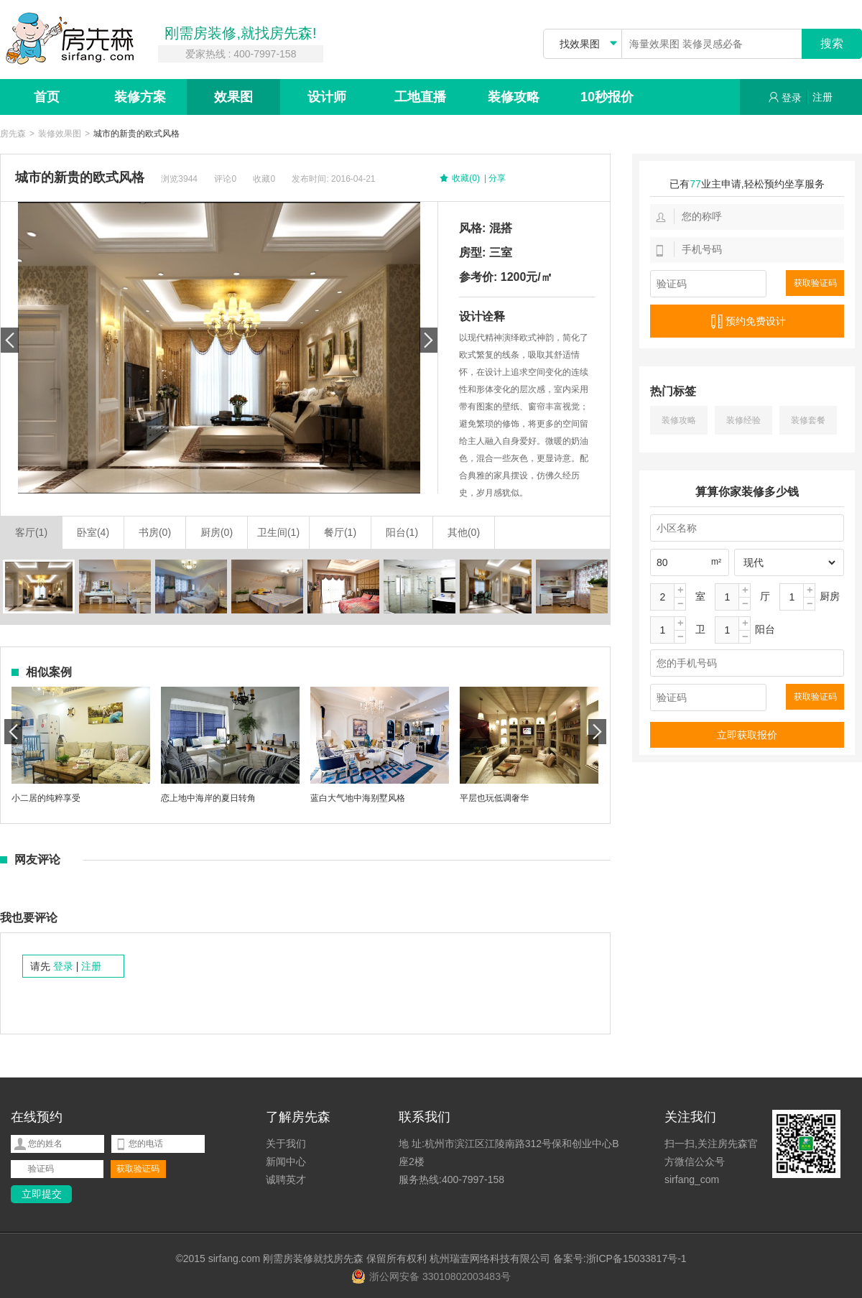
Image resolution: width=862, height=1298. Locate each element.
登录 (785, 97)
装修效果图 (59, 134)
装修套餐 (808, 420)
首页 (47, 97)
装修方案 (140, 97)
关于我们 (286, 1143)
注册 (822, 97)
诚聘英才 (286, 1179)
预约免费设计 (747, 321)
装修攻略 (513, 97)
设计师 (326, 97)
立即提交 (42, 1194)
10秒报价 (607, 97)
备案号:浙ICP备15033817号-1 (620, 1258)
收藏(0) (459, 179)
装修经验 (743, 420)
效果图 (233, 97)
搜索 (831, 43)
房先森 (13, 134)
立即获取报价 (747, 735)
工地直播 (420, 97)
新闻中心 (286, 1161)
